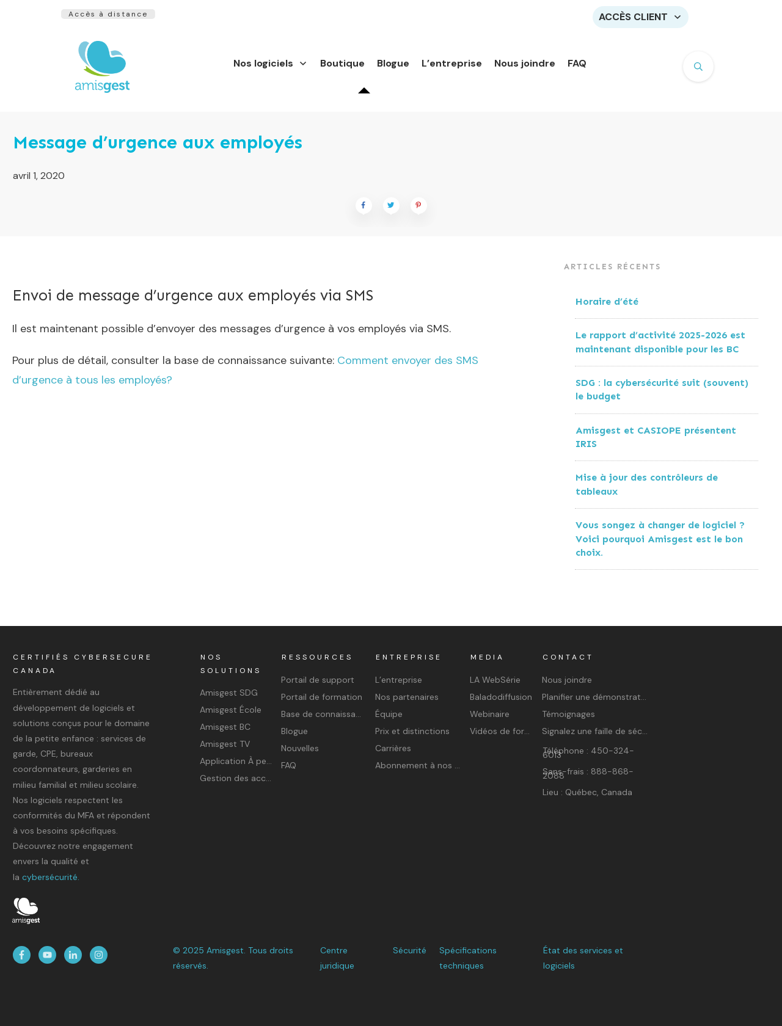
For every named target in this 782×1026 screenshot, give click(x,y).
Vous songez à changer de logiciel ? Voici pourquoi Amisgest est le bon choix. (660, 546)
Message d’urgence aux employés (157, 150)
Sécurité (409, 950)
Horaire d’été (607, 309)
